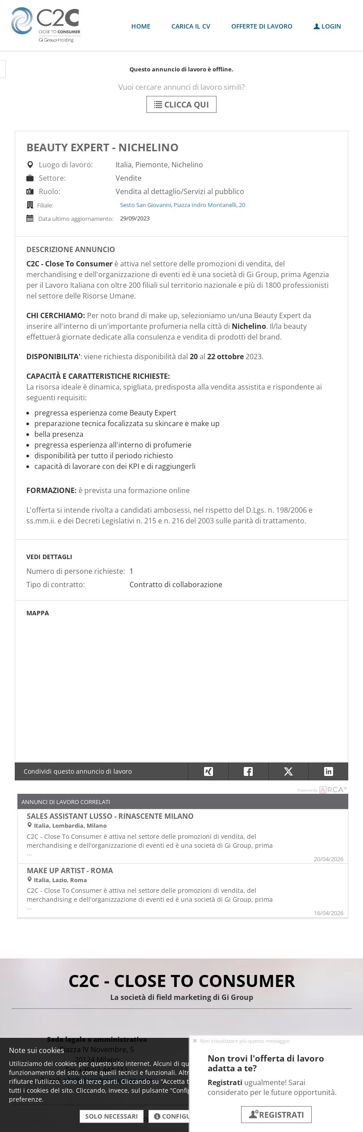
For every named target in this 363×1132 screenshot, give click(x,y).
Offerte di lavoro (261, 26)
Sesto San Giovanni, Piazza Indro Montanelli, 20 (182, 205)
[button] (328, 771)
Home (140, 26)
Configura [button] (177, 1116)
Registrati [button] (276, 1114)
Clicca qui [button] (181, 104)
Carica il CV (190, 26)
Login (327, 26)
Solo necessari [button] (111, 1116)
